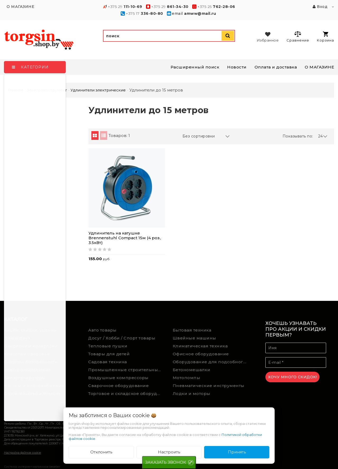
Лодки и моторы (191, 393)
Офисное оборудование (201, 353)
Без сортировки (206, 136)
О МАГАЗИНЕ (319, 67)
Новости (237, 67)
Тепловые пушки (107, 345)
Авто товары (102, 330)
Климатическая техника (200, 345)
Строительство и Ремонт (32, 393)
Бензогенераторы (25, 377)
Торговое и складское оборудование (126, 393)
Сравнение (298, 36)
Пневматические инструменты (209, 385)
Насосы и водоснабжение (34, 385)
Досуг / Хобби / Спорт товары (121, 338)
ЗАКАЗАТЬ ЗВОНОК (165, 462)
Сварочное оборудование (118, 385)
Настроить (169, 451)
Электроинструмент (27, 369)
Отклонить (101, 451)
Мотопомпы (186, 377)
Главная (15, 90)
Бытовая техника (192, 330)
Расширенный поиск (195, 67)
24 (323, 136)
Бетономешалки (191, 369)
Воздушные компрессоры (118, 377)
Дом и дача (17, 338)
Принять (237, 451)
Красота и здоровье (27, 353)
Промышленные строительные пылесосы (126, 369)
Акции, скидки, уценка (30, 330)
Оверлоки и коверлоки (31, 345)
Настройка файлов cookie (22, 452)
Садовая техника (107, 361)
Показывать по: (298, 136)
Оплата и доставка (276, 67)
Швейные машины (194, 338)
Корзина (325, 36)
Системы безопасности (31, 361)
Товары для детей (109, 353)
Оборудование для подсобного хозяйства (211, 361)
